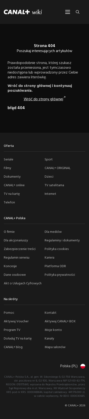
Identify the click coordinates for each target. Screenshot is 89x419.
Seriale (8, 159)
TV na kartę (12, 194)
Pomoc (9, 313)
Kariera (49, 257)
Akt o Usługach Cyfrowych (23, 283)
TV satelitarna (54, 185)
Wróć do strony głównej (43, 99)
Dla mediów (53, 232)
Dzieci (49, 177)
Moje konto (53, 330)
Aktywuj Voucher (16, 321)
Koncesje (10, 266)
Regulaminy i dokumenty (62, 240)
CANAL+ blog (13, 347)
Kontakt (50, 313)
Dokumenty (12, 177)
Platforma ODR (55, 266)
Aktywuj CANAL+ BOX (60, 321)
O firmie (9, 232)
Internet (50, 194)
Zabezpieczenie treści (20, 249)
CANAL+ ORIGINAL (57, 168)
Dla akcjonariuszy (16, 240)
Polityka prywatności (60, 275)
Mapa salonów (55, 347)
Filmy (7, 168)
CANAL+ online (14, 185)
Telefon (9, 202)
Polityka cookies (57, 249)
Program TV (12, 330)
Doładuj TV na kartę (18, 338)
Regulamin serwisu (16, 257)
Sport (49, 159)
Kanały (49, 338)
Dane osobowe (15, 275)
